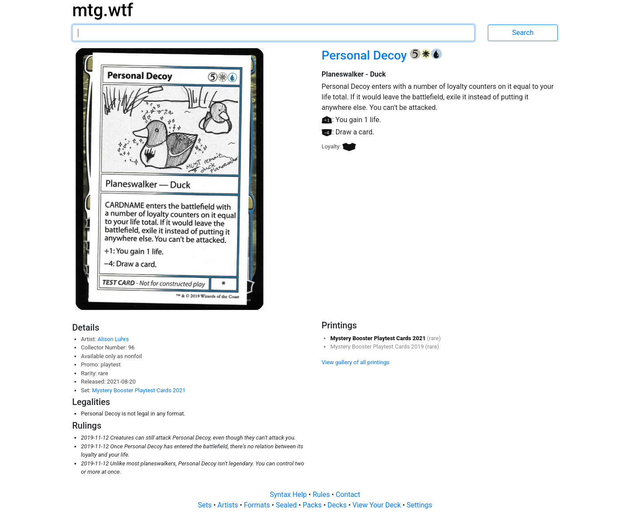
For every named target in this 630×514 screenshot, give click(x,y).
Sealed (287, 505)
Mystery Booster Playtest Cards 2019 (377, 346)
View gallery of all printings (355, 362)
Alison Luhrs (113, 339)
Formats (257, 505)
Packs (313, 505)
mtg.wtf (102, 10)
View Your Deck (377, 505)
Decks (338, 505)
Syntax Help (289, 494)
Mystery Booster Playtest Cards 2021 (139, 390)
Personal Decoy (366, 55)
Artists (228, 505)
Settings (419, 505)
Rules (322, 494)
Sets (205, 505)
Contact (348, 494)
